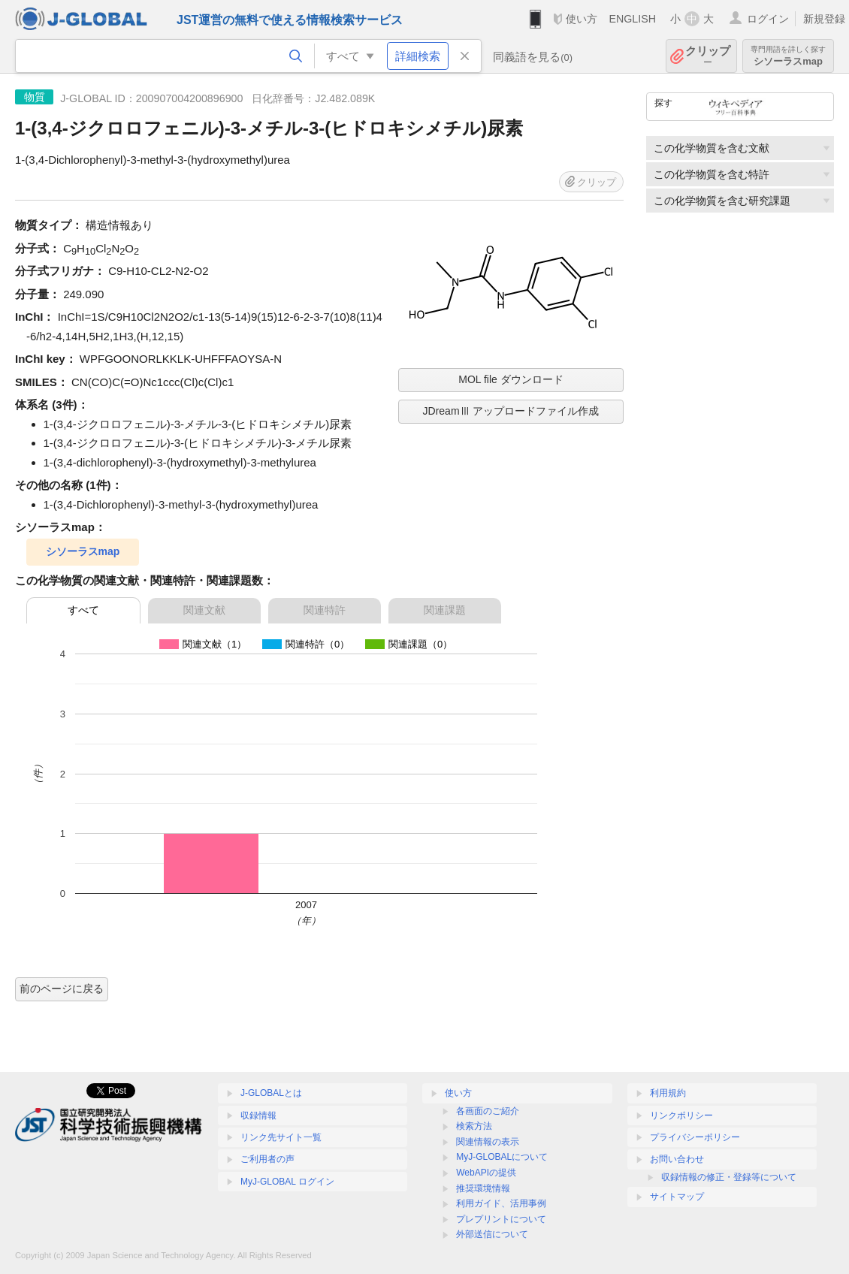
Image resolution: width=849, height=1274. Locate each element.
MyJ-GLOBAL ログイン (287, 1181)
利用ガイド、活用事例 (501, 1203)
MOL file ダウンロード (510, 379)
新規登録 (824, 19)
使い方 (581, 19)
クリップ (707, 56)
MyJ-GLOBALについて (502, 1157)
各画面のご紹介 (487, 1111)
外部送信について (492, 1234)
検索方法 (474, 1126)
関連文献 (204, 610)
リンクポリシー (681, 1115)
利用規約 (668, 1093)
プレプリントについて (501, 1219)
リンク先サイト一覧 (281, 1137)
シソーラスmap (788, 56)
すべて (83, 610)
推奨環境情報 (483, 1188)
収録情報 (258, 1115)
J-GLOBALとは (271, 1093)
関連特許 (325, 610)
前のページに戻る (62, 989)
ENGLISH (632, 19)
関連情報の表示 (487, 1142)
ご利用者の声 (267, 1159)
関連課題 (445, 610)
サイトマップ (677, 1196)
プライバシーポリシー (695, 1137)
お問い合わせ (677, 1159)
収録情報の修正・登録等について (728, 1177)
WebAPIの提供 (486, 1172)
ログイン (768, 19)
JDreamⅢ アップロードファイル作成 (511, 411)
